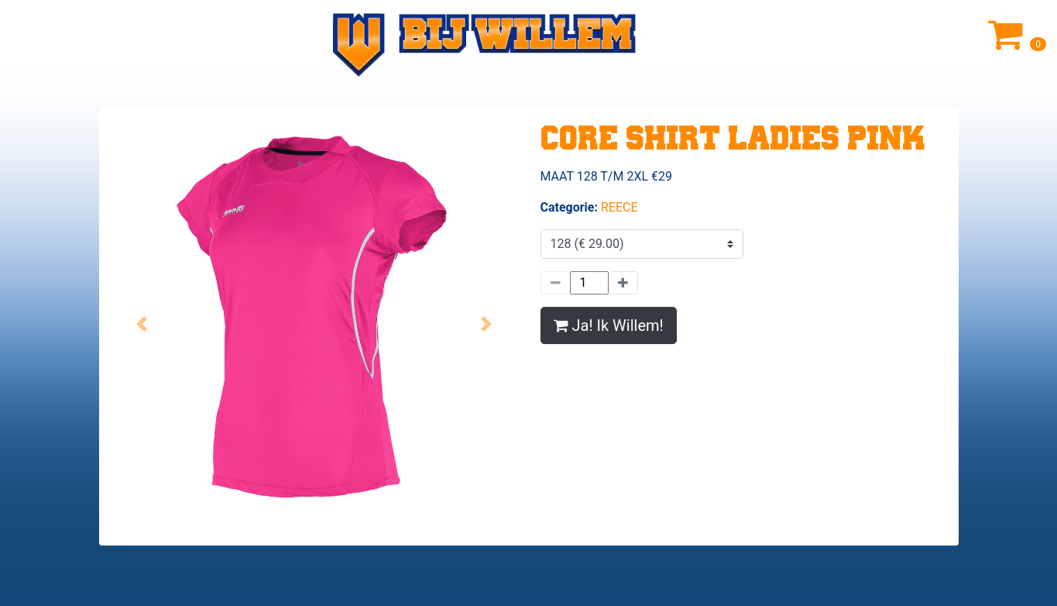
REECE (619, 207)
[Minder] (555, 282)
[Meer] (623, 282)
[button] (142, 324)
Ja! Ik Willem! (609, 325)
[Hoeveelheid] (589, 282)
